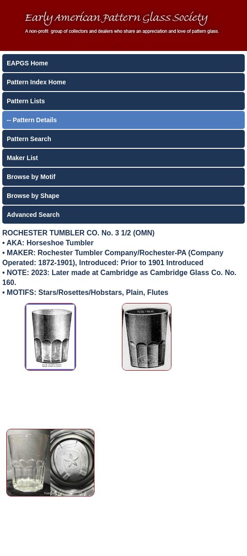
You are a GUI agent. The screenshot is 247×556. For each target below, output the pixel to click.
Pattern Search (29, 138)
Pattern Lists (26, 101)
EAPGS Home (27, 63)
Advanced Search (33, 214)
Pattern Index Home (36, 82)
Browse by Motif (31, 176)
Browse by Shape (33, 195)
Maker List (22, 157)
